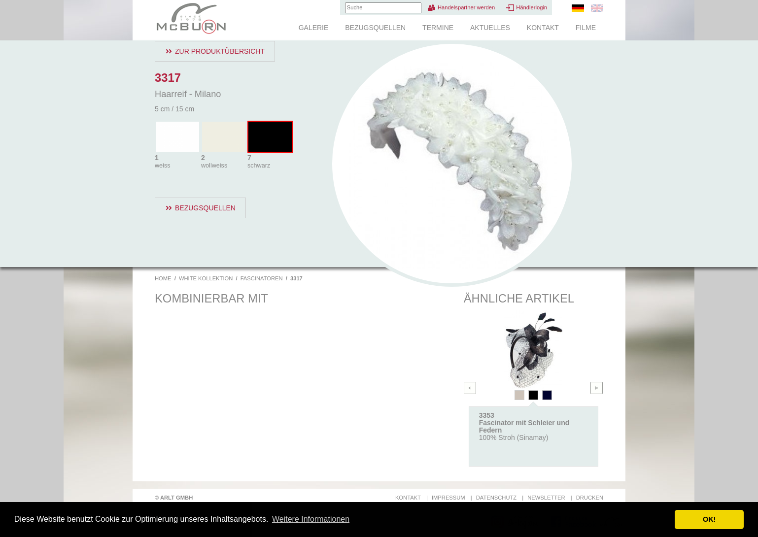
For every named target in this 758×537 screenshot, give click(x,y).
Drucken (589, 498)
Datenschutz (496, 498)
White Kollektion (206, 278)
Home (163, 278)
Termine (437, 28)
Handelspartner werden (466, 7)
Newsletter (546, 498)
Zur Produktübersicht (220, 51)
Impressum (448, 498)
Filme (586, 28)
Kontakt (543, 28)
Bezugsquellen (375, 28)
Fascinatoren (262, 278)
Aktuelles (490, 28)
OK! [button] (709, 519)
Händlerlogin (531, 7)
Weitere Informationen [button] (310, 519)
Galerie (314, 28)
